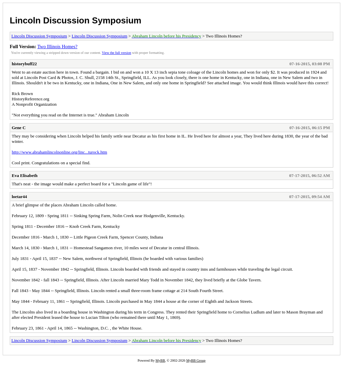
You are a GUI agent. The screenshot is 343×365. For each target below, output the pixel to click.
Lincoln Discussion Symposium (75, 20)
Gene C (19, 127)
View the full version (116, 53)
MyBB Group (195, 360)
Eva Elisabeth (25, 175)
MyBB (160, 360)
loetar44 (19, 196)
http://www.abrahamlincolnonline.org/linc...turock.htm (59, 152)
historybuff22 (24, 63)
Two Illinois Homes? (57, 46)
